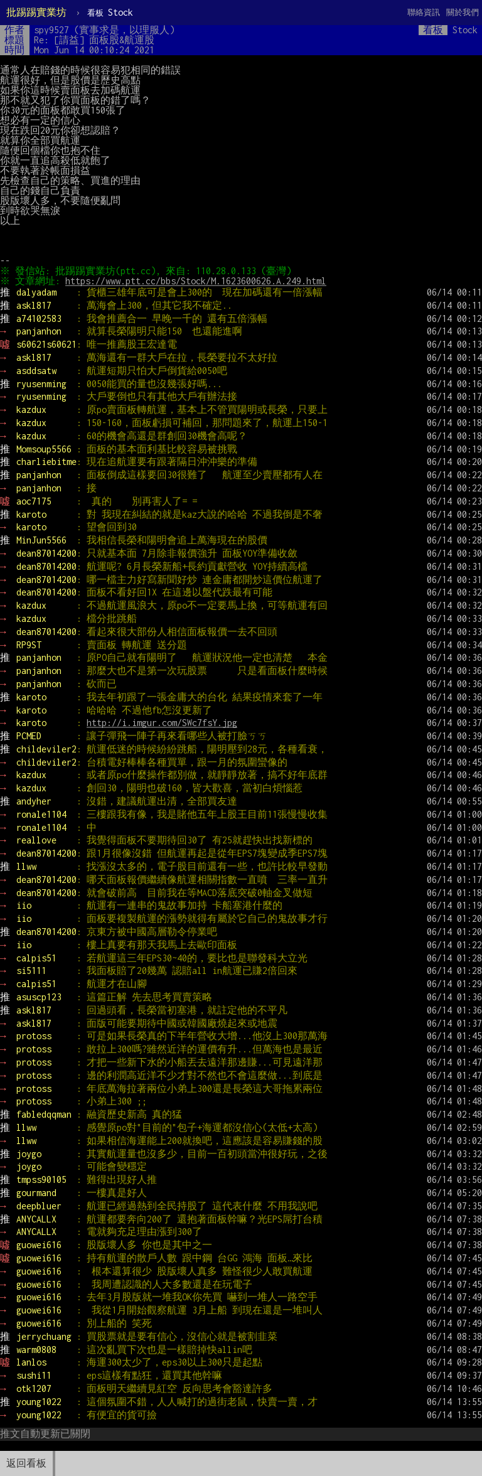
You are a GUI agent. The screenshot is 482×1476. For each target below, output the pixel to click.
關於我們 (462, 12)
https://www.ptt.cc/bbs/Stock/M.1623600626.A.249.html (197, 280)
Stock (110, 12)
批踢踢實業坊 (36, 12)
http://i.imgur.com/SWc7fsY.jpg (162, 722)
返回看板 (26, 1463)
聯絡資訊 (423, 12)
